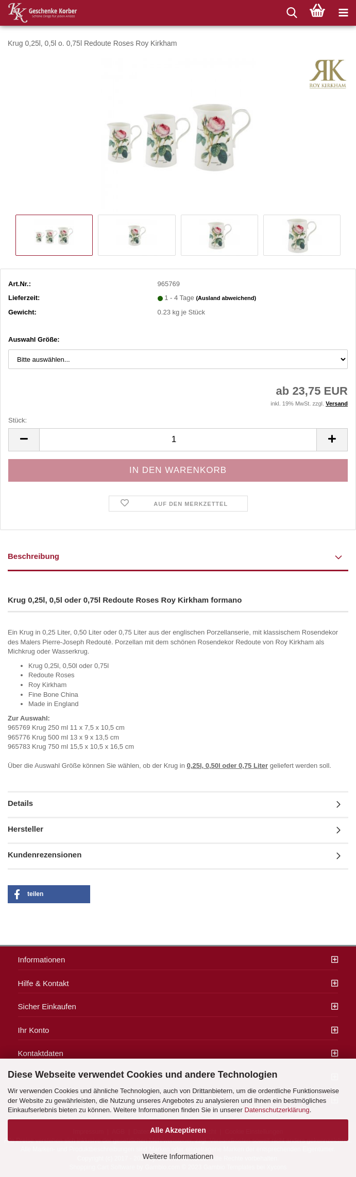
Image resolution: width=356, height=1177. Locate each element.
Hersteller (25, 828)
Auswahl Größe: (34, 339)
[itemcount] (178, 439)
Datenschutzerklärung (276, 1110)
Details (20, 803)
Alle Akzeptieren (178, 1130)
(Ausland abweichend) (226, 298)
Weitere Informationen (178, 1156)
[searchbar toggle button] (291, 13)
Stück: (17, 420)
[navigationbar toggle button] (343, 13)
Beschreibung (33, 556)
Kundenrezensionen (44, 854)
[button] (49, 894)
